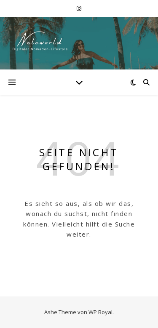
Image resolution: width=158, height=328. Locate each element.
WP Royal (100, 312)
